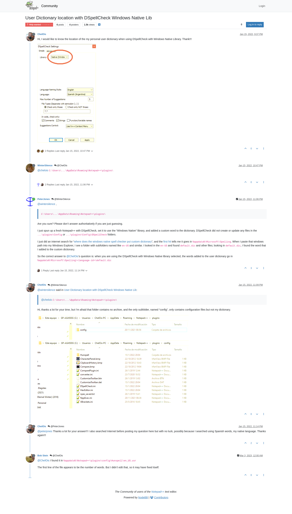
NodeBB (143, 497)
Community (49, 6)
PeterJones (43, 199)
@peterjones (44, 431)
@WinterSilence (60, 199)
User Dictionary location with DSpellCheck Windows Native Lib (100, 289)
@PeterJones (56, 426)
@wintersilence (46, 204)
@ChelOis (60, 165)
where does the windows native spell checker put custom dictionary (113, 241)
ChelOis (41, 34)
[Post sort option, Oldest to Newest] (241, 24)
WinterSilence (45, 165)
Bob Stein (42, 455)
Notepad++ (157, 491)
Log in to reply (255, 24)
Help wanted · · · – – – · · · (39, 24)
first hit (167, 241)
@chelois (42, 170)
